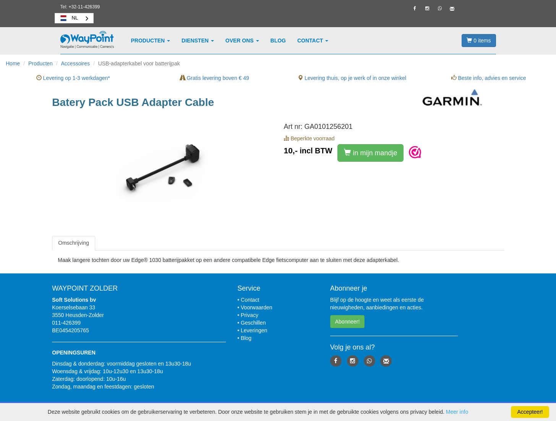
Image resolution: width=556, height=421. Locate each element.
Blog (278, 40)
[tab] (73, 243)
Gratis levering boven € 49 (214, 78)
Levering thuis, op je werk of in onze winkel (352, 78)
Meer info (457, 412)
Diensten (198, 40)
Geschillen (253, 323)
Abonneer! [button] (347, 322)
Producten (150, 40)
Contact (312, 40)
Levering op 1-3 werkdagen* (73, 78)
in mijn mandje (370, 153)
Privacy (249, 315)
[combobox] (74, 18)
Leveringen (254, 330)
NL (68, 18)
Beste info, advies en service (488, 78)
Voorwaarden (256, 307)
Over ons (242, 40)
